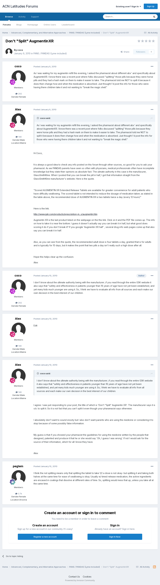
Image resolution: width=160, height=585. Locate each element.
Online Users (50, 24)
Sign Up (150, 6)
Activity (21, 16)
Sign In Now (114, 536)
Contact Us (74, 576)
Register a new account (45, 536)
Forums (7, 24)
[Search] (119, 16)
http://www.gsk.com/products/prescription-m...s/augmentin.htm (65, 214)
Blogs (19, 24)
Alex (18, 109)
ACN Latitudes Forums (20, 6)
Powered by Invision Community (80, 580)
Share (125, 52)
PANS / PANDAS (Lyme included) (50, 53)
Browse (9, 18)
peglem (18, 466)
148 (19, 137)
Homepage (32, 24)
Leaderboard (68, 24)
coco (20, 50)
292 (18, 93)
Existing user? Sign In (128, 6)
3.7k (18, 493)
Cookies (87, 576)
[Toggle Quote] (38, 118)
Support (35, 16)
